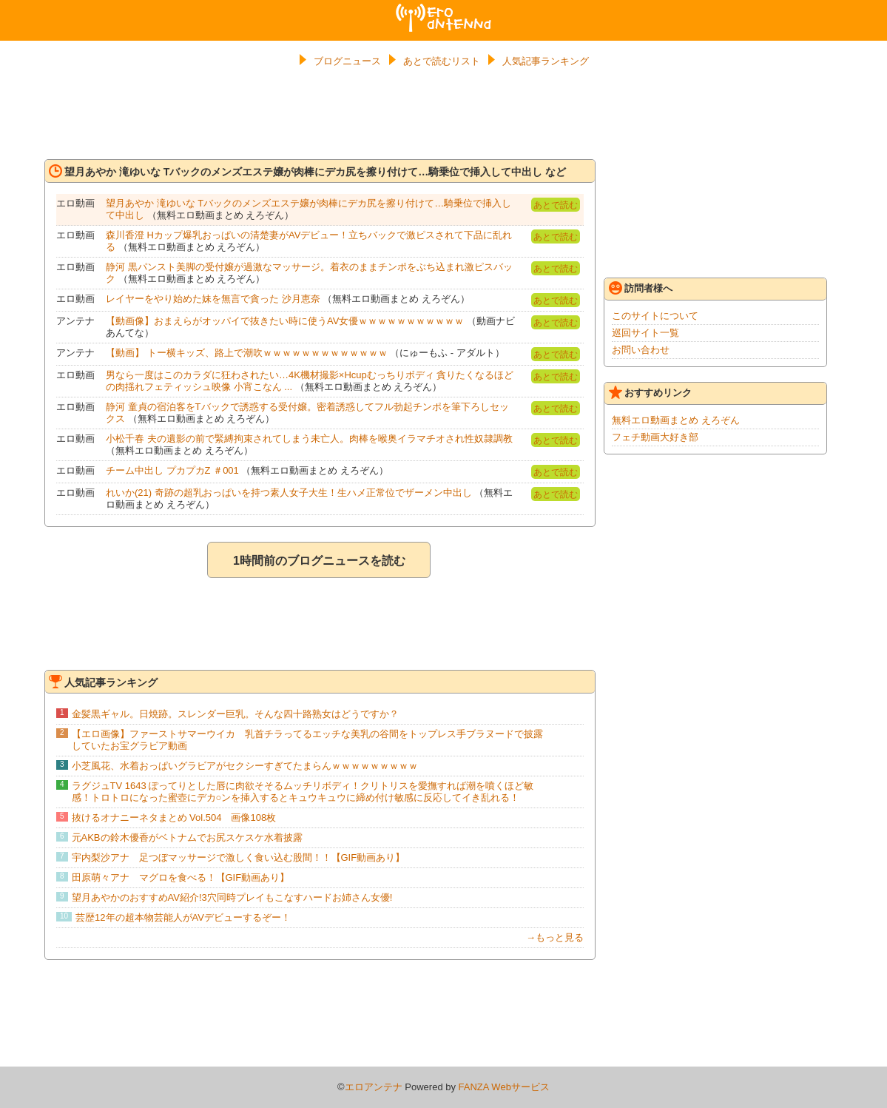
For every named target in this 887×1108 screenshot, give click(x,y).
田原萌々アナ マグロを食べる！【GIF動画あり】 (181, 877)
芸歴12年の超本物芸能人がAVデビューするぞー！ (183, 917)
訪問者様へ (640, 288)
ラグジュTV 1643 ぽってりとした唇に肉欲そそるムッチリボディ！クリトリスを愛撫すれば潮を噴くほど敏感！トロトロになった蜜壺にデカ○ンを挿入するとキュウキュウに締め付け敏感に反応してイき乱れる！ (303, 791)
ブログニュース (347, 61)
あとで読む (555, 205)
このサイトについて (655, 315)
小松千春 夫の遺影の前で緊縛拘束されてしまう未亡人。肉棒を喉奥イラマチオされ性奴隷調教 (309, 438)
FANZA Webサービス (504, 1086)
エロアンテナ (444, 10)
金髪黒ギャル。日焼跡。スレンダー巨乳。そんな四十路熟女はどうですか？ (235, 713)
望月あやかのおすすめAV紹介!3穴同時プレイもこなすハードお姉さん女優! (232, 897)
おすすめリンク (650, 392)
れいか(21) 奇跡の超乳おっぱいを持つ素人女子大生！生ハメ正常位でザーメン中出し (289, 492)
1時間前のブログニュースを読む (319, 560)
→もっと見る (555, 937)
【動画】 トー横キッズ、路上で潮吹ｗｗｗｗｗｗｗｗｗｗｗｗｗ (247, 352)
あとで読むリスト (441, 61)
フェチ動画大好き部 (655, 437)
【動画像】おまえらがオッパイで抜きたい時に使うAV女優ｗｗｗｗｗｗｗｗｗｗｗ (285, 320)
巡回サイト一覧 (645, 332)
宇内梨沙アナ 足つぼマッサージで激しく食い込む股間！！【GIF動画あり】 (238, 857)
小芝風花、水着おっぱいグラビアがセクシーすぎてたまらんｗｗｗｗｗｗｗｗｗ (245, 765)
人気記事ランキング (545, 61)
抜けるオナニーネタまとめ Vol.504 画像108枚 (174, 817)
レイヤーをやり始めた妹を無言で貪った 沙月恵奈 (213, 298)
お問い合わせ (641, 349)
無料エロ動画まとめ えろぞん (676, 420)
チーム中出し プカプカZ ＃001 (172, 470)
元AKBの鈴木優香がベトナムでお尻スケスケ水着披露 (187, 837)
